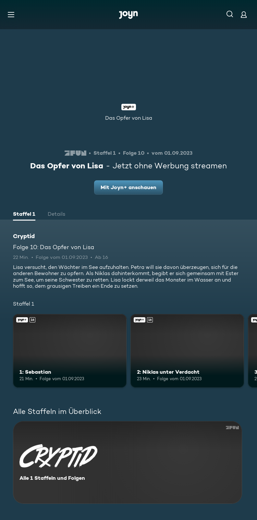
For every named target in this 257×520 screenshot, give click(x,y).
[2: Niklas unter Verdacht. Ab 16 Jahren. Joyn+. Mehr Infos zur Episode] (187, 351)
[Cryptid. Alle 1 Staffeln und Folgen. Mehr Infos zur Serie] (127, 462)
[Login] (243, 14)
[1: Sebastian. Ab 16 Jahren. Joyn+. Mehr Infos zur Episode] (70, 351)
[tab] (24, 215)
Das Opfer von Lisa (128, 118)
